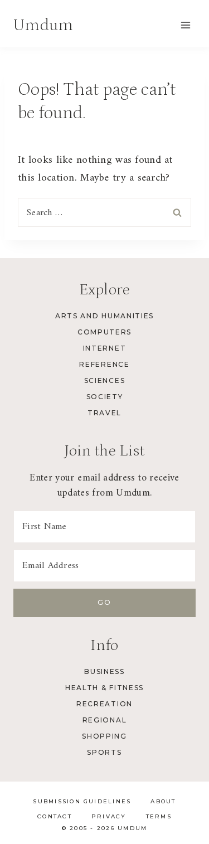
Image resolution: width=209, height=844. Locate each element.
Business (104, 671)
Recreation (104, 704)
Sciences (104, 380)
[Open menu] (185, 24)
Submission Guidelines (82, 801)
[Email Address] (104, 566)
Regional (104, 720)
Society (104, 396)
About (163, 801)
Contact (54, 816)
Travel (104, 413)
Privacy (109, 816)
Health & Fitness (104, 687)
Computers (104, 332)
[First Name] (104, 527)
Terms (159, 816)
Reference (104, 364)
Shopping (104, 736)
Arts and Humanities (104, 316)
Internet (104, 348)
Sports (104, 752)
